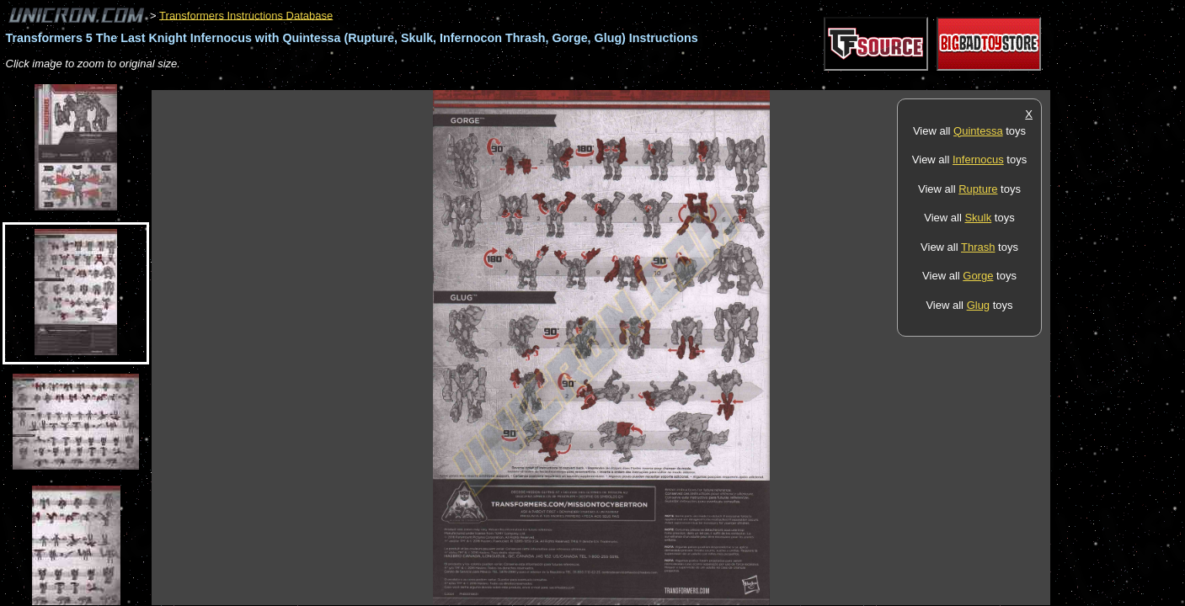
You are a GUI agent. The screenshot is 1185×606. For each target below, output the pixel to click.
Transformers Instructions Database (246, 14)
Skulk (977, 217)
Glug (978, 305)
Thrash (978, 247)
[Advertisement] (458, 81)
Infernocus (978, 159)
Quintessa (978, 131)
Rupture (977, 189)
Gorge (978, 275)
